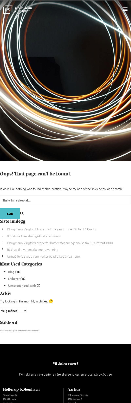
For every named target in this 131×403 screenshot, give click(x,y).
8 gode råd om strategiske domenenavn (34, 236)
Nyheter (14, 278)
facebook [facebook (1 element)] (4, 330)
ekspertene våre (50, 374)
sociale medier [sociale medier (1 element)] (33, 330)
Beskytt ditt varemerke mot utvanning (32, 249)
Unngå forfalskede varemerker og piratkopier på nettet (44, 256)
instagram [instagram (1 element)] (12, 330)
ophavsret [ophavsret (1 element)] (22, 330)
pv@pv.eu (105, 374)
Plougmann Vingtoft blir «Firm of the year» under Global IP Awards (52, 229)
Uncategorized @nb (22, 285)
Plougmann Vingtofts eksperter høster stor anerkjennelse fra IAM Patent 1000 (60, 242)
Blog (11, 271)
